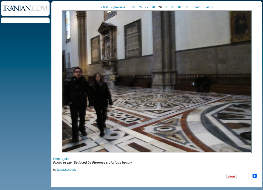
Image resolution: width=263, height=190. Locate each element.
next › (198, 7)
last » (209, 7)
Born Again (61, 159)
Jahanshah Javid (66, 169)
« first (104, 7)
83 (186, 7)
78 (153, 7)
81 (173, 7)
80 (166, 7)
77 (146, 7)
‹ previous (118, 7)
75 (133, 7)
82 (179, 7)
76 (140, 7)
